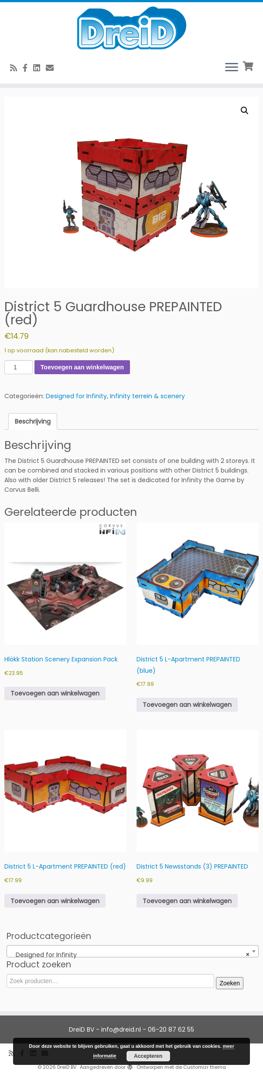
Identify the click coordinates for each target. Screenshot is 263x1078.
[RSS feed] (16, 68)
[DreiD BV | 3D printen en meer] (131, 28)
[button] (245, 110)
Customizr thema (204, 1067)
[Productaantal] (18, 367)
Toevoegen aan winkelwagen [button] (54, 693)
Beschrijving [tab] (33, 421)
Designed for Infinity (76, 396)
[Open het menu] (231, 67)
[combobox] (133, 951)
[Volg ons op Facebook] (28, 68)
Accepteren (148, 1056)
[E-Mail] (52, 68)
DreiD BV (66, 1067)
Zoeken (229, 983)
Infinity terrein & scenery (147, 396)
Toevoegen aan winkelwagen (82, 367)
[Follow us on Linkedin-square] (39, 68)
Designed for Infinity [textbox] (129, 955)
